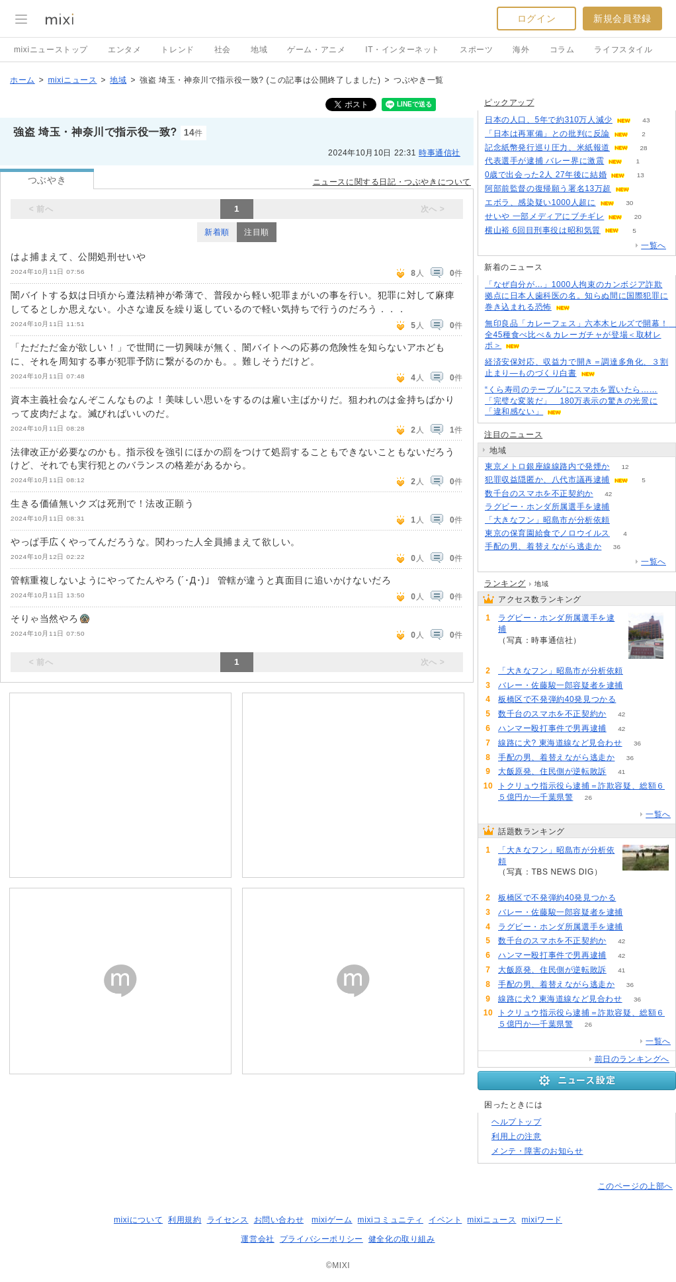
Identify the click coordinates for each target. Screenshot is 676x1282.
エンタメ (124, 49)
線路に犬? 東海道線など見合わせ (560, 743)
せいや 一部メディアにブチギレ (544, 216)
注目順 (256, 232)
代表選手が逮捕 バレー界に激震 (544, 160)
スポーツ (476, 49)
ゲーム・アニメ (316, 49)
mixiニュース (72, 80)
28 (643, 147)
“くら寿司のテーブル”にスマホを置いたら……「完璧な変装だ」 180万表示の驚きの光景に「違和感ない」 (571, 401)
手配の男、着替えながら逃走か (543, 546)
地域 (259, 49)
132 (625, 520)
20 (638, 216)
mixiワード (541, 1219)
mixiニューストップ (51, 49)
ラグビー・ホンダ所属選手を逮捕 (547, 506)
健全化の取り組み (401, 1239)
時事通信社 (439, 152)
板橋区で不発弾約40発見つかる (557, 699)
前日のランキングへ (632, 1059)
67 (638, 685)
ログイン (536, 18)
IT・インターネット (402, 49)
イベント (445, 1219)
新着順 (217, 232)
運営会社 (257, 1239)
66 (624, 507)
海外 (521, 49)
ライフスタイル (623, 49)
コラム (562, 49)
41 (621, 771)
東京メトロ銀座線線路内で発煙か (547, 466)
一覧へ (653, 245)
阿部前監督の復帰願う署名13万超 (548, 188)
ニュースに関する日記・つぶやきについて (392, 182)
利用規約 (184, 1219)
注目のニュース (513, 434)
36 (616, 546)
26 (588, 797)
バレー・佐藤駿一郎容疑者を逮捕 (560, 685)
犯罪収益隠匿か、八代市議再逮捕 (547, 479)
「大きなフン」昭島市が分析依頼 (547, 520)
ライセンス (228, 1219)
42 (608, 493)
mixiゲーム (332, 1219)
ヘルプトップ (516, 1122)
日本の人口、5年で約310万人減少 (549, 119)
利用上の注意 (516, 1136)
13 (640, 175)
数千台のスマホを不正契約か (539, 493)
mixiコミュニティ (390, 1219)
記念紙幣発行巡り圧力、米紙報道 (547, 147)
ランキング (505, 583)
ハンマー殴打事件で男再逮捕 (552, 728)
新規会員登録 (622, 18)
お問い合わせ (279, 1219)
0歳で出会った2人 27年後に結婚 (546, 174)
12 (624, 466)
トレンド (177, 49)
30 (629, 202)
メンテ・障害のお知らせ (537, 1151)
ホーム (22, 80)
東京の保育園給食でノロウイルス (547, 533)
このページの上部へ (635, 1186)
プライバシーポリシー (321, 1239)
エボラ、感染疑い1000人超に (540, 202)
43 (646, 120)
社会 (222, 49)
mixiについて (138, 1219)
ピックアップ (509, 102)
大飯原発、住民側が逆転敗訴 (552, 771)
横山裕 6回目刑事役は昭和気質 (543, 230)
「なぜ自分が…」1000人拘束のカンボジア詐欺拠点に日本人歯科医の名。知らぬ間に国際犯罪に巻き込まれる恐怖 (576, 296)
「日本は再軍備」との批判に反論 (547, 133)
